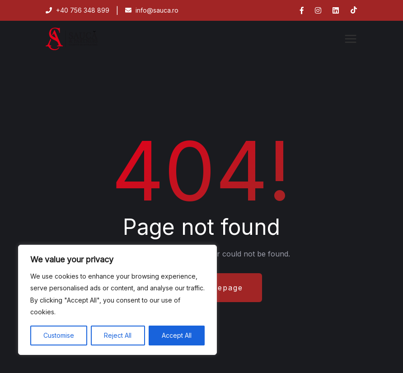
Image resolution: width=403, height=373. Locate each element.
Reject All (117, 335)
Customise (58, 335)
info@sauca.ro (151, 10)
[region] (117, 300)
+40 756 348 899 (77, 10)
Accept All (177, 335)
